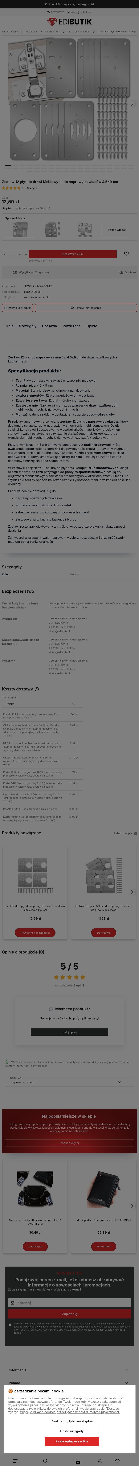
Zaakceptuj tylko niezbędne (72, 1421)
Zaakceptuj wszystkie (71, 1441)
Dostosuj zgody (72, 1431)
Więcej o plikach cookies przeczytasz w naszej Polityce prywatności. (70, 1412)
